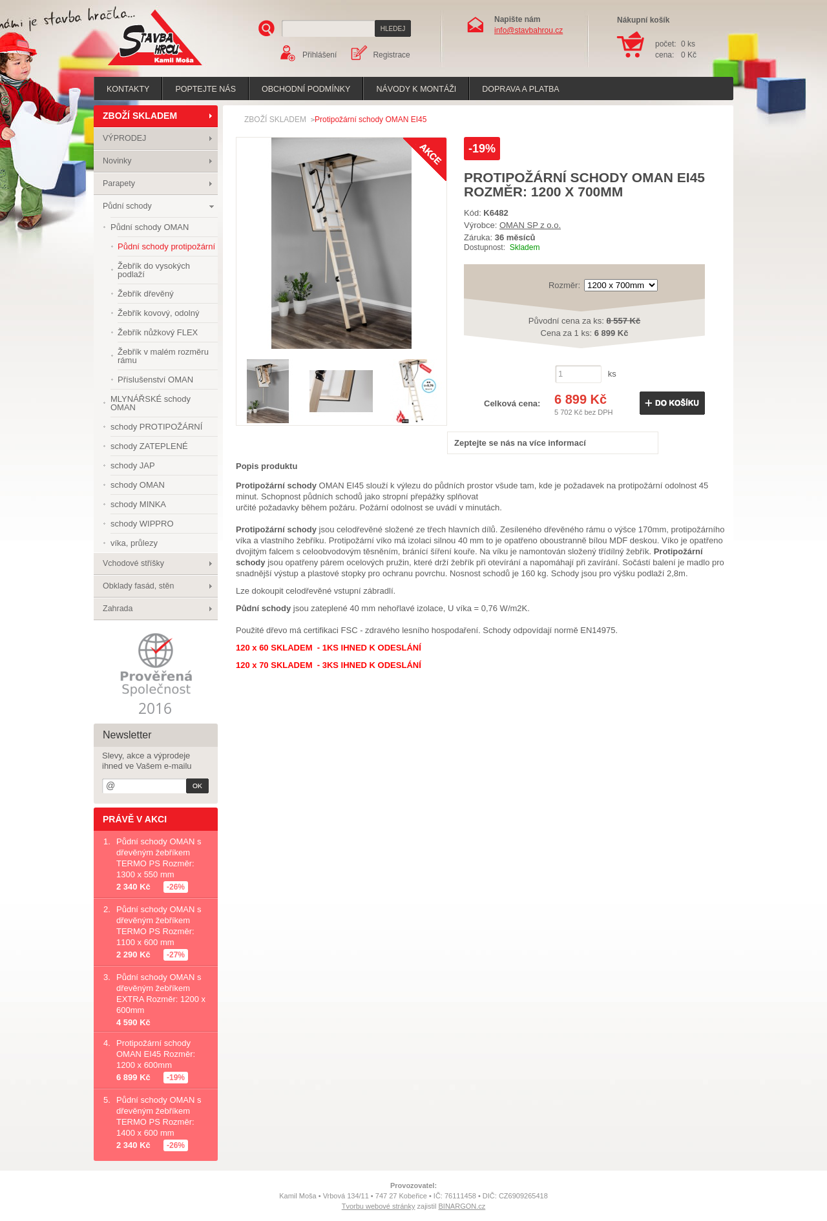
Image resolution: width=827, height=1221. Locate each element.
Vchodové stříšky (133, 563)
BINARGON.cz (462, 1206)
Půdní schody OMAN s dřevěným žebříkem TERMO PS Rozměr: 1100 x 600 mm (159, 925)
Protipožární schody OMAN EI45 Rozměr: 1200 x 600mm (155, 1054)
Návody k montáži (416, 89)
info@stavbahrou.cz (528, 30)
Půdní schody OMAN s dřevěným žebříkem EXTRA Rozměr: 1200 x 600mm (160, 993)
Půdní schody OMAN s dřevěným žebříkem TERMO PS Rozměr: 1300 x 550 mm (159, 858)
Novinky (117, 160)
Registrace (391, 54)
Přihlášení (319, 54)
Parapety (119, 183)
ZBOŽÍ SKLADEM (140, 115)
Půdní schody (127, 206)
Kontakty (128, 89)
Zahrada (118, 608)
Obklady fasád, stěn (138, 585)
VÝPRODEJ (124, 138)
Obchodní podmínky (306, 89)
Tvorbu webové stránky (378, 1206)
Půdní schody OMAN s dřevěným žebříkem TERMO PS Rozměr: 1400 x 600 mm (159, 1116)
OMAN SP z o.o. (530, 225)
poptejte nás (205, 89)
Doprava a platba (520, 89)
